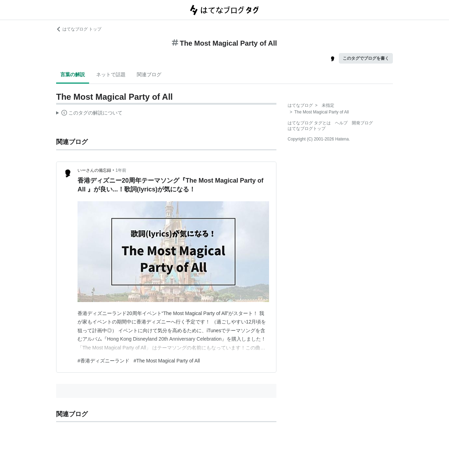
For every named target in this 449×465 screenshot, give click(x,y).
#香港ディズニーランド (103, 361)
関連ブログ (149, 74)
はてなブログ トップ (78, 29)
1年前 (120, 170)
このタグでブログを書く (366, 58)
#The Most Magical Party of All (167, 361)
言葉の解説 (72, 74)
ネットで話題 (111, 74)
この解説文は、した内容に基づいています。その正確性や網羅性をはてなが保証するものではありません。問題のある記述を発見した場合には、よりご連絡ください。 (89, 114)
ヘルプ (341, 122)
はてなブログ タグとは (309, 122)
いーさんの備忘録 (94, 170)
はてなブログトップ (307, 128)
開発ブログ (362, 122)
